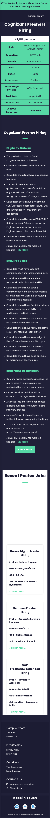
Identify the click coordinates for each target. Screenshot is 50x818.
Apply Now (25, 449)
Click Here (35, 110)
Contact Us (11, 736)
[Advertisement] (25, 514)
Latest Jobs (11, 754)
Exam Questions (13, 771)
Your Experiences (14, 767)
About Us (10, 732)
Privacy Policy (12, 750)
